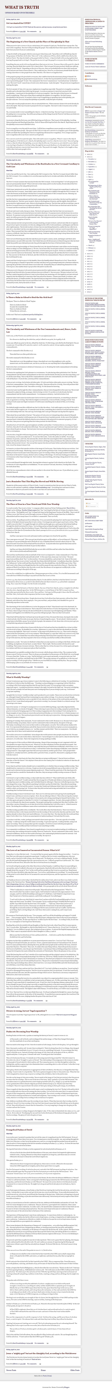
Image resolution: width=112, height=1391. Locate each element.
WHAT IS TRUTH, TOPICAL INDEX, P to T (95, 322)
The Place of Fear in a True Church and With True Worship (32, 504)
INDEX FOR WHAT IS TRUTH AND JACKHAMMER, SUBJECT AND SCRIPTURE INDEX (95, 28)
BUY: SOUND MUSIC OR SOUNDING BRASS (92, 517)
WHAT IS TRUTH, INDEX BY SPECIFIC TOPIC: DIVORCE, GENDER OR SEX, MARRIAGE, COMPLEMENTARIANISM (93, 382)
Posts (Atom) (47, 1376)
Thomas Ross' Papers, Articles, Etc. (95, 539)
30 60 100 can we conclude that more (94, 121)
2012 (88, 274)
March (90, 245)
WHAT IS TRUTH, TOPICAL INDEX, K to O (95, 318)
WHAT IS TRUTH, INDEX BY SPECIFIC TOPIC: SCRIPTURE (93, 431)
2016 (88, 264)
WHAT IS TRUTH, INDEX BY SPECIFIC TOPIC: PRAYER (93, 412)
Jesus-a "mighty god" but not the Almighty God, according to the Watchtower (41, 1353)
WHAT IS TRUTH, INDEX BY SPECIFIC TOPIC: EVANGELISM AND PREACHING (94, 401)
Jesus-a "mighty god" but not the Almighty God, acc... (94, 241)
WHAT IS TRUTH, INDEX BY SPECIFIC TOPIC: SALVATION (93, 422)
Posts (88, 503)
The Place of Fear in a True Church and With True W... (94, 213)
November (91, 162)
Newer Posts (11, 1370)
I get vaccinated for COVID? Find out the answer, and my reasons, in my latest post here (38, 27)
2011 (88, 277)
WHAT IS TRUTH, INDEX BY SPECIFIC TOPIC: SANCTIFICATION (95, 426)
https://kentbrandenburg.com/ (40, 488)
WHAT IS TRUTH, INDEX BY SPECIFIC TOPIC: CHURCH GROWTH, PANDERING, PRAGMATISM (93, 366)
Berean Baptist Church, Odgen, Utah (95, 447)
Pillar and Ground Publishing (93, 41)
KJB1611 (89, 76)
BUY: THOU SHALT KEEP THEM (94, 521)
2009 (88, 282)
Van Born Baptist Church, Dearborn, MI (95, 492)
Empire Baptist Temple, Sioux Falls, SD (95, 472)
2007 (88, 287)
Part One (9, 171)
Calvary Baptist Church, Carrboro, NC (94, 459)
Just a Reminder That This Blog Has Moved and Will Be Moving (35, 481)
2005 (88, 292)
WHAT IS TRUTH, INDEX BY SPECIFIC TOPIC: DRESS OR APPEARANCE (93, 388)
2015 (88, 266)
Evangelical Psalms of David (19, 1130)
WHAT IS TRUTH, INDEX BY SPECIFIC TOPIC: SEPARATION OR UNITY (95, 436)
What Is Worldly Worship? (18, 677)
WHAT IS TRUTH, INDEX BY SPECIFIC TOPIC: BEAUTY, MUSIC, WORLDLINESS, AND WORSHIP (95, 352)
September (91, 167)
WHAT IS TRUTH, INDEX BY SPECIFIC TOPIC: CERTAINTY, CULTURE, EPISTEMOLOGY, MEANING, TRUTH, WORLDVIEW (94, 359)
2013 (88, 271)
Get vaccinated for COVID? (18, 23)
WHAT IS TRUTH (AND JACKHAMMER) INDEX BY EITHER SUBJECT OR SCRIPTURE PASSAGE (95, 305)
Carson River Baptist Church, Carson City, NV (93, 463)
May (89, 177)
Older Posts (74, 1370)
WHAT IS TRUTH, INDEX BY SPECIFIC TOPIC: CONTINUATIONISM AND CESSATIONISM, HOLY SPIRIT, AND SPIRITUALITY (95, 374)
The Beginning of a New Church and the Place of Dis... (95, 187)
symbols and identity (91, 132)
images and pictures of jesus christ (95, 112)
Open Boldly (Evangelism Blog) (94, 529)
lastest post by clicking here (33, 315)
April (90, 179)
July (89, 172)
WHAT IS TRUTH (22, 8)
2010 (88, 279)
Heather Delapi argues (29, 510)
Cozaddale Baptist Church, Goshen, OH (95, 467)
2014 (88, 269)
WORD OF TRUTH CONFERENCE (94, 64)
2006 (88, 289)
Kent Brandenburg (92, 79)
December (91, 159)
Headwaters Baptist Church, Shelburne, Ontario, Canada (93, 476)
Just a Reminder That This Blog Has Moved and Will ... (95, 208)
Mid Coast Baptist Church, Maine (94, 484)
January (90, 250)
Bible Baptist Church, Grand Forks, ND (95, 454)
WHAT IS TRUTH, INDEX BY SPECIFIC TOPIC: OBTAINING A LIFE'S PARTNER (94, 407)
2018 (88, 259)
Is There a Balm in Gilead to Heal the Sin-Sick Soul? (29, 297)
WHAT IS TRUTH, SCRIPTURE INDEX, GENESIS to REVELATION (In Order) (94, 332)
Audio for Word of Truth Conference (95, 67)
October (90, 164)
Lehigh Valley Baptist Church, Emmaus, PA (93, 480)
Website (87, 43)
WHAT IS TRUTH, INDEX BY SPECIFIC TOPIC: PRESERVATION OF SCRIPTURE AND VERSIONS (94, 417)
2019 (88, 256)
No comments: (32, 32)
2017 (88, 261)
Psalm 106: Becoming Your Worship (22, 1031)
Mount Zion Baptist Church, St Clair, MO (95, 488)
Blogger (66, 1387)
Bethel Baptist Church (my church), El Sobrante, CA (95, 450)
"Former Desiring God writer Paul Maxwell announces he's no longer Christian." (51, 882)
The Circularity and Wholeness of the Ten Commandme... (95, 203)
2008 (88, 284)
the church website (92, 51)
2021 (88, 157)
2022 (88, 154)
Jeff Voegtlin (88, 526)
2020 (88, 254)
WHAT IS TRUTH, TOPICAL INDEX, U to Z (95, 327)
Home (43, 1370)
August (90, 169)
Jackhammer (88, 523)
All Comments (91, 506)
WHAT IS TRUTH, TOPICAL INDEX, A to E (95, 309)
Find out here (36, 1359)
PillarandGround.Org (91, 532)
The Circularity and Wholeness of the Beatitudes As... (93, 192)
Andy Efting (88, 140)
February (91, 248)
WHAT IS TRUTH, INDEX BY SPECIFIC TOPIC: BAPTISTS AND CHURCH (94, 346)
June (89, 174)
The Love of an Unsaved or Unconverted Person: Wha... (95, 222)
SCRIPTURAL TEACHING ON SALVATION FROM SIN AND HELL (94, 535)
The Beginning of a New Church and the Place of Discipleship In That (37, 41)
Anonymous (88, 120)
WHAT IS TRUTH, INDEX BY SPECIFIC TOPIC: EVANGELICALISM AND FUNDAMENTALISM (93, 395)
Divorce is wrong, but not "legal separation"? (26, 1011)
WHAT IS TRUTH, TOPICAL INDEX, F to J (95, 314)
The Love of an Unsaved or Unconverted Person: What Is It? (33, 850)
